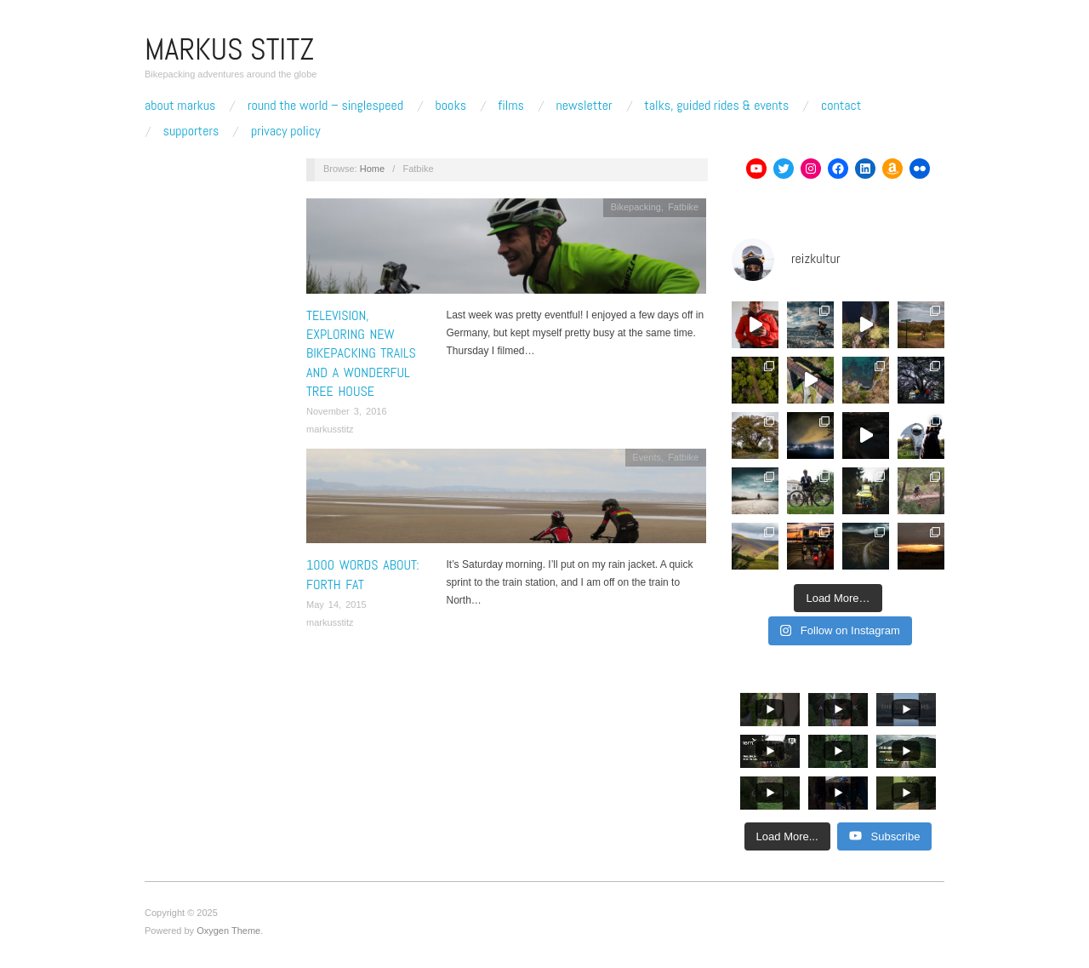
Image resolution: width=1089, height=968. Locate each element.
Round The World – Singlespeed (325, 105)
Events (646, 457)
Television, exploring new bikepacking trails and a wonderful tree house (361, 353)
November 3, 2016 (346, 411)
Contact (841, 105)
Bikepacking (636, 207)
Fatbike (683, 207)
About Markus (180, 105)
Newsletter (584, 105)
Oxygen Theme (228, 930)
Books (451, 105)
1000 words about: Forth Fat (362, 574)
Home (372, 168)
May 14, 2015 (336, 604)
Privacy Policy (286, 131)
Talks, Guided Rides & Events (716, 105)
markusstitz (330, 429)
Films (511, 105)
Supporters (191, 131)
